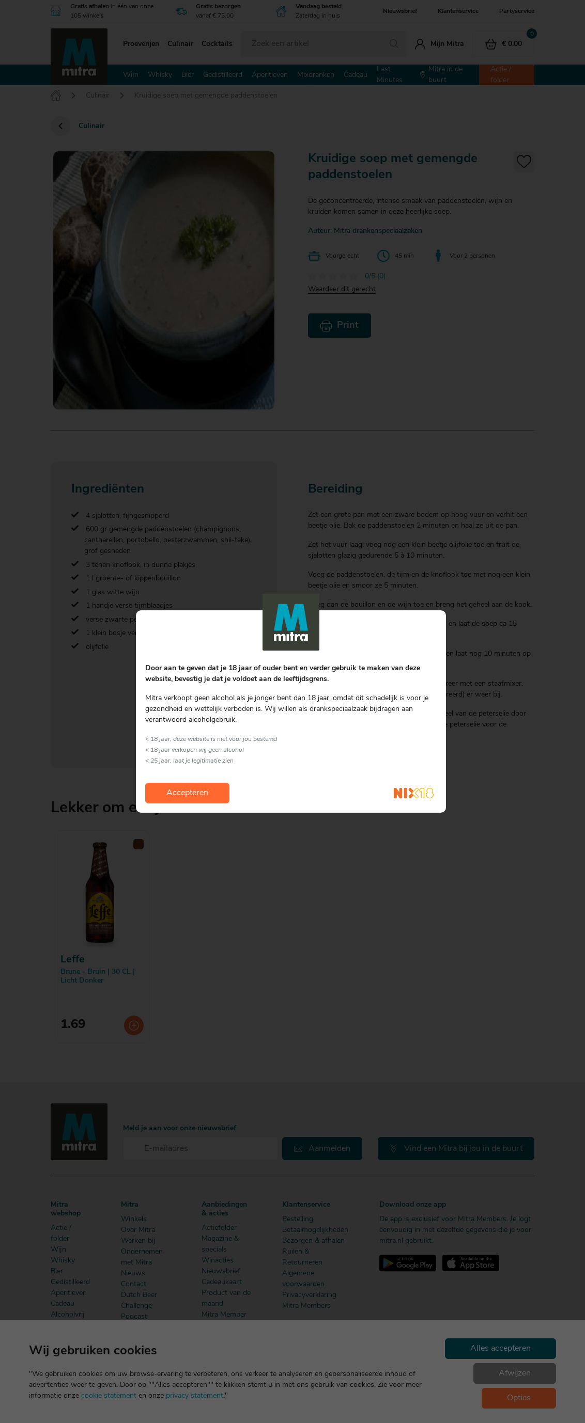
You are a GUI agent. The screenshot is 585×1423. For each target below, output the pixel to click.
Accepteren (187, 793)
